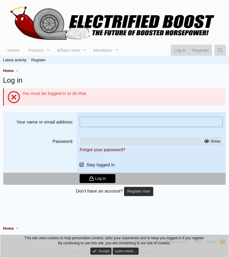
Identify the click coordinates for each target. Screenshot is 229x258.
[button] (48, 50)
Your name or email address (44, 121)
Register (38, 60)
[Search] (220, 50)
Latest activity (15, 60)
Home (13, 50)
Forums (36, 50)
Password (62, 141)
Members (102, 50)
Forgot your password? (102, 149)
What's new (68, 50)
